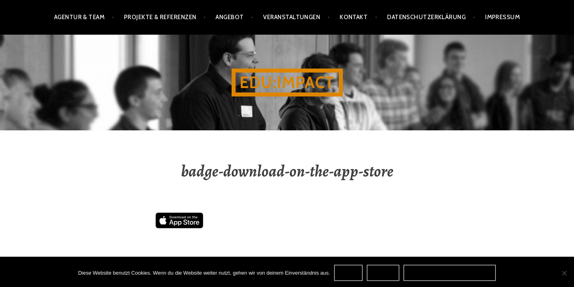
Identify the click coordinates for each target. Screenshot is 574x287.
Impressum (502, 17)
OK (348, 272)
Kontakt (354, 17)
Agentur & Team (79, 17)
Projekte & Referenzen (160, 17)
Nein (383, 272)
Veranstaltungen (291, 17)
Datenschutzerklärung (426, 17)
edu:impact (287, 82)
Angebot (230, 17)
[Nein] (564, 273)
